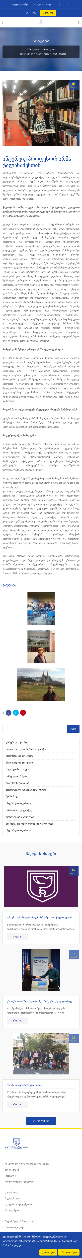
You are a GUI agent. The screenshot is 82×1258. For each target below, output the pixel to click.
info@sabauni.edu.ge (42, 4)
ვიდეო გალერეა (19, 4)
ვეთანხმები (48, 1252)
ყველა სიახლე (41, 1121)
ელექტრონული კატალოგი (20, 1182)
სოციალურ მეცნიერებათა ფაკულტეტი (27, 749)
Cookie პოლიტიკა (14, 1227)
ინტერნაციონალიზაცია (18, 803)
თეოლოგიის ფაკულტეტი (20, 817)
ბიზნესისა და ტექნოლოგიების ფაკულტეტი (29, 824)
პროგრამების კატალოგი (19, 756)
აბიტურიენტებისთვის (17, 783)
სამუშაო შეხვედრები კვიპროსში (24, 1085)
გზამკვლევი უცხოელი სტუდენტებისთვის (27, 1164)
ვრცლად (17, 936)
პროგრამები (12, 1210)
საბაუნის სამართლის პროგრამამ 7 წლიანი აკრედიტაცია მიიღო (42, 917)
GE (34, 13)
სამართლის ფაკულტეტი (19, 810)
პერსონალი (12, 796)
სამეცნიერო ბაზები (16, 776)
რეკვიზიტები (12, 1170)
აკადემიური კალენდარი (18, 1204)
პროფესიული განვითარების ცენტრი (26, 790)
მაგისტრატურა (13, 1198)
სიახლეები (49, 49)
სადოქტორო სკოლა (17, 769)
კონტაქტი (10, 1176)
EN (27, 13)
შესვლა (48, 13)
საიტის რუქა (11, 1192)
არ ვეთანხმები (69, 1252)
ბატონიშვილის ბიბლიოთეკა (20, 1221)
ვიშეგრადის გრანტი (17, 742)
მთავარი (33, 49)
